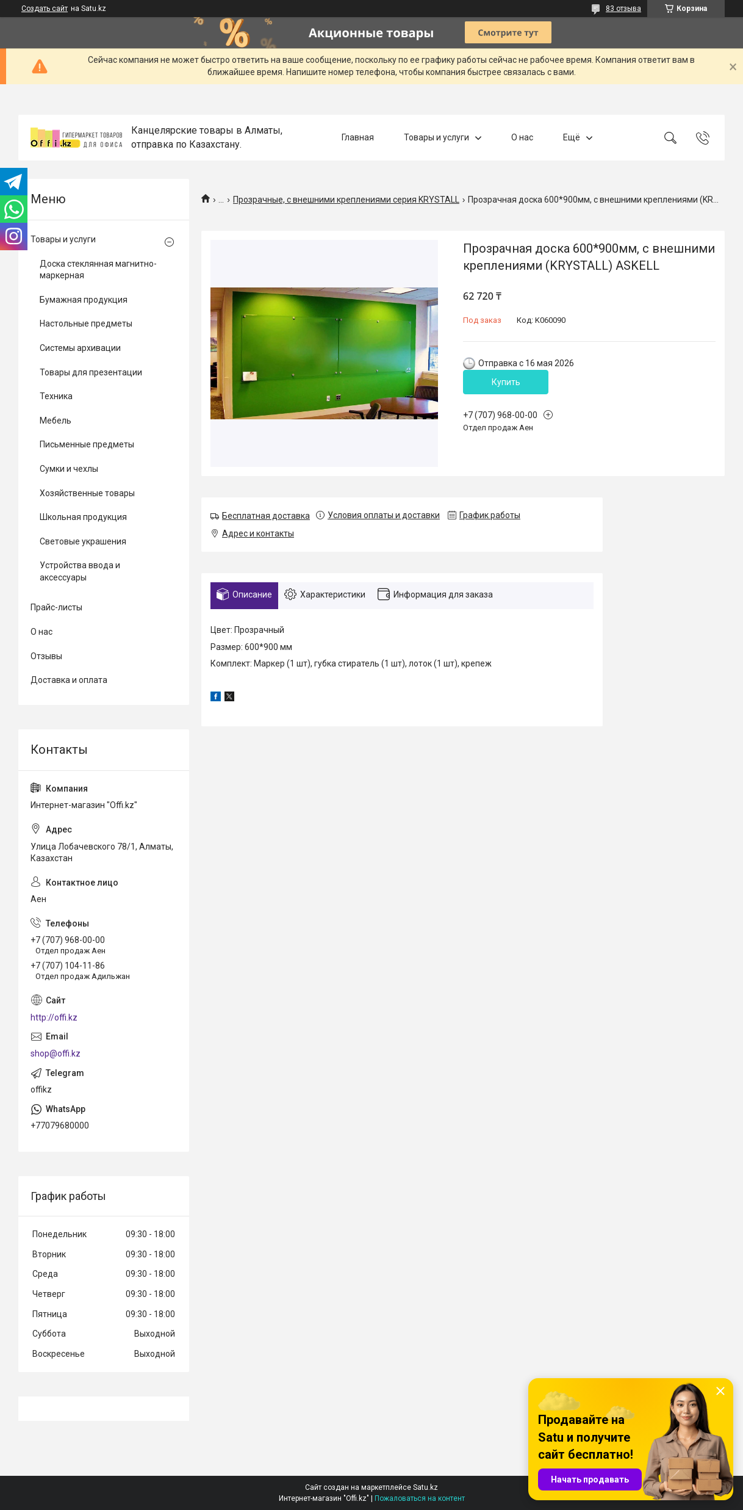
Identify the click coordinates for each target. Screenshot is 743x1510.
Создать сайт (44, 8)
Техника (56, 396)
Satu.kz (425, 1487)
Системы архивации (80, 348)
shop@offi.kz (56, 1053)
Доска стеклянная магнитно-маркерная (98, 270)
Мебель (55, 420)
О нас (522, 137)
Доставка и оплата (69, 680)
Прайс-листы (56, 607)
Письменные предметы (87, 444)
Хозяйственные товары (87, 493)
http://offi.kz (54, 1017)
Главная (358, 137)
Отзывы (46, 656)
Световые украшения (83, 541)
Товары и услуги (436, 137)
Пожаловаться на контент (420, 1498)
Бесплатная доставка (266, 516)
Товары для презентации (91, 372)
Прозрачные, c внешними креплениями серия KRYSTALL (346, 199)
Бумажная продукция (83, 300)
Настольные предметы (86, 323)
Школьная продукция (83, 517)
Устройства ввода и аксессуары (80, 571)
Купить (506, 382)
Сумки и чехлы (69, 469)
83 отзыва (623, 8)
